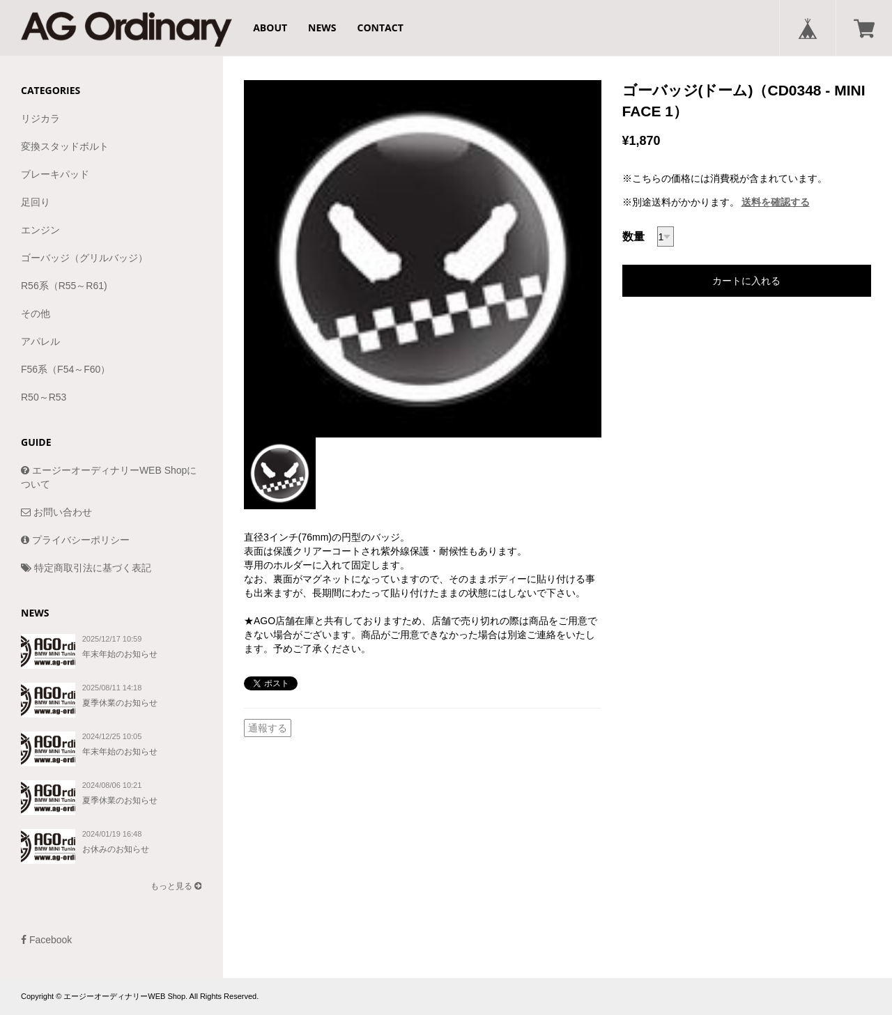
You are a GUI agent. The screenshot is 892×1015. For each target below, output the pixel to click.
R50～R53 (43, 397)
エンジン (40, 229)
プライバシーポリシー (75, 539)
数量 (633, 236)
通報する (267, 728)
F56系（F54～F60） (65, 369)
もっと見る (176, 886)
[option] (422, 258)
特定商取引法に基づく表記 (86, 567)
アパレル (40, 341)
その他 (35, 313)
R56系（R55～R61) (64, 285)
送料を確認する (775, 202)
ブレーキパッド (55, 174)
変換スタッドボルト (65, 146)
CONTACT (380, 27)
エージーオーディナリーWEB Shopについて (109, 477)
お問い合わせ (56, 512)
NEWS (322, 27)
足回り (35, 202)
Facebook (46, 939)
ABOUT (270, 27)
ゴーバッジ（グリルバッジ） (84, 257)
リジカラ (40, 118)
